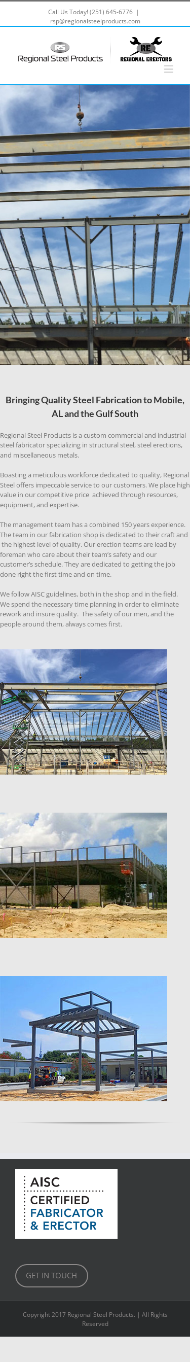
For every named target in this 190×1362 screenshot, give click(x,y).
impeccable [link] (53, 485)
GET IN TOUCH (51, 1275)
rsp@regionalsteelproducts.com (95, 21)
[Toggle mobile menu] (169, 68)
